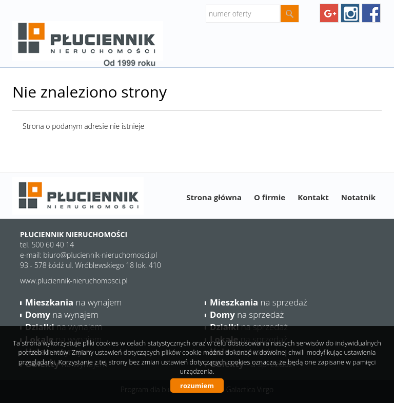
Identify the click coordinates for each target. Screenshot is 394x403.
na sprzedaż (258, 302)
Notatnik (358, 197)
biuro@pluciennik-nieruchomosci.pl (100, 255)
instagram (350, 13)
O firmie (269, 197)
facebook (371, 13)
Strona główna (214, 197)
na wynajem (73, 302)
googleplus (329, 13)
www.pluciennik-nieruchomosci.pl (74, 280)
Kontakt (313, 197)
